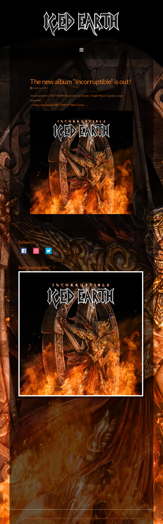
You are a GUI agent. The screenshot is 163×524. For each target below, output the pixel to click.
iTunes (85, 95)
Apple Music (98, 95)
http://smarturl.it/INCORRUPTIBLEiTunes (59, 104)
